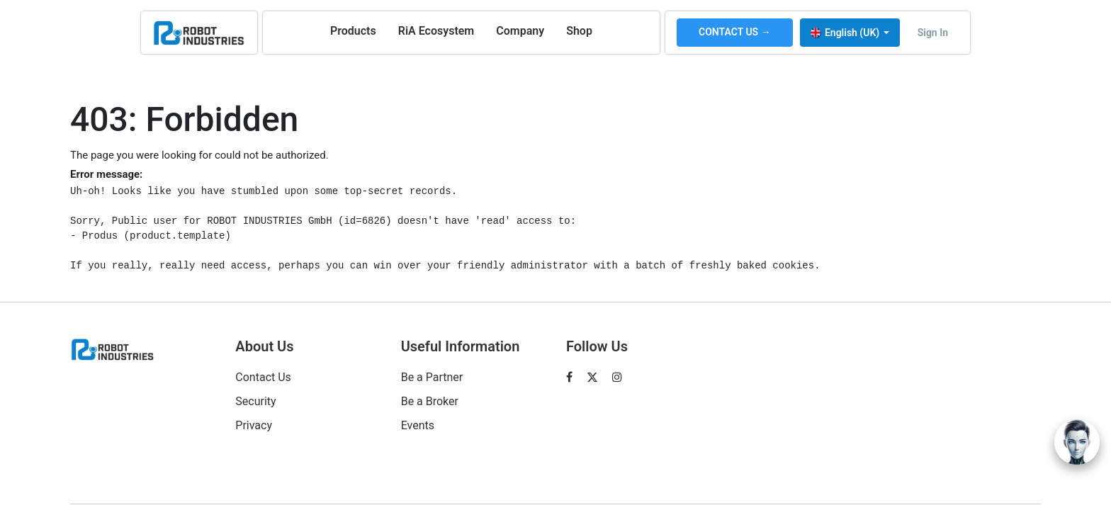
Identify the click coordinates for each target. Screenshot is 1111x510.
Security (255, 401)
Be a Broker (429, 401)
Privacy (253, 425)
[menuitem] (353, 31)
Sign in (933, 32)
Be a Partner (432, 377)
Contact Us (263, 377)
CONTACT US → (735, 32)
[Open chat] (1077, 442)
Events (417, 425)
